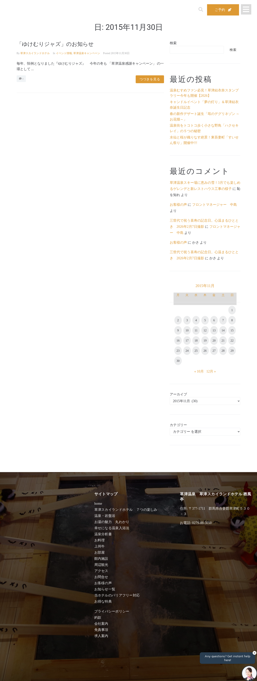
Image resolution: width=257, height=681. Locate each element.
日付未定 (98, 674)
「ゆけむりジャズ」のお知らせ (55, 44)
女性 (147, 674)
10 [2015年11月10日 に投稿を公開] (186, 330)
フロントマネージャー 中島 (214, 205)
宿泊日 (38, 674)
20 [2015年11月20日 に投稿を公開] (213, 340)
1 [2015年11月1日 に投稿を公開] (232, 310)
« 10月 (199, 371)
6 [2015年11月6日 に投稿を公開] (214, 320)
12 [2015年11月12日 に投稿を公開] (204, 330)
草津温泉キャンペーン (86, 53)
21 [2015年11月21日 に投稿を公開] (223, 340)
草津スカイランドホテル (35, 53)
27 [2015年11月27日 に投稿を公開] (213, 350)
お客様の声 (178, 205)
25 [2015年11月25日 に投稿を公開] (195, 350)
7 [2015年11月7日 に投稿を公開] (223, 320)
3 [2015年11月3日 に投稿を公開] (187, 320)
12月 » (211, 371)
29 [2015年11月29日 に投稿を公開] (232, 350)
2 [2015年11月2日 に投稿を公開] (178, 320)
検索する (191, 675)
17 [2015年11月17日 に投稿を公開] (186, 340)
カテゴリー (178, 425)
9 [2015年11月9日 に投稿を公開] (178, 330)
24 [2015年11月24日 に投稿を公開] (186, 350)
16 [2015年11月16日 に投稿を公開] (177, 340)
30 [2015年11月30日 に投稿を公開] (177, 360)
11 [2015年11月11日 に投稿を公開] (196, 330)
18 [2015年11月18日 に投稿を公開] (195, 340)
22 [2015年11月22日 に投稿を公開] (232, 340)
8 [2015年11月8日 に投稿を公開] (232, 320)
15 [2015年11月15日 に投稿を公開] (232, 330)
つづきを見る (150, 79)
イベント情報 (64, 53)
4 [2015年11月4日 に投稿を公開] (196, 320)
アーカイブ (178, 394)
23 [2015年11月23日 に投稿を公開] (177, 350)
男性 (114, 674)
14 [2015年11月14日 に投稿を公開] (223, 330)
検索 (173, 43)
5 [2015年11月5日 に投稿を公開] (205, 320)
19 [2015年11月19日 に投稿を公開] (204, 340)
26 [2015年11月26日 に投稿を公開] (204, 350)
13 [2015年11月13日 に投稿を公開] (213, 330)
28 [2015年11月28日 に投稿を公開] (223, 350)
